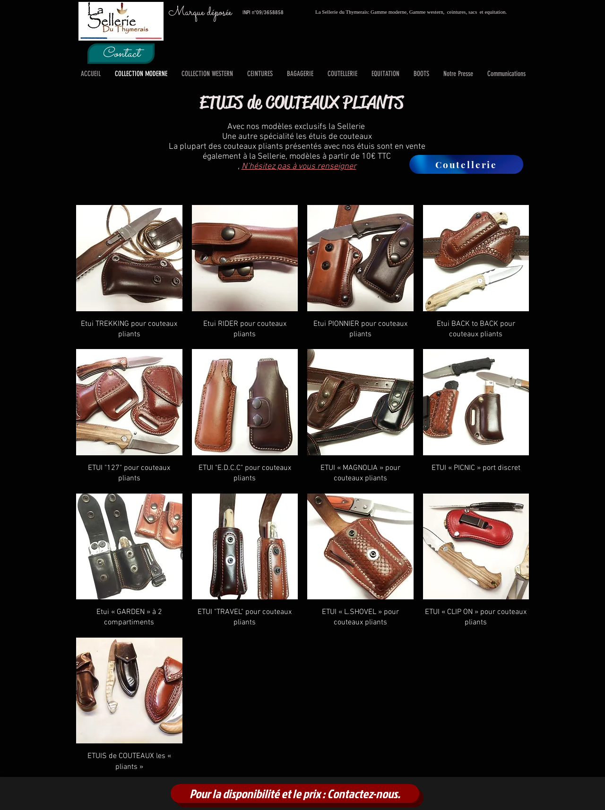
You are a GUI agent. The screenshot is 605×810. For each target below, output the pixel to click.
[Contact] (121, 53)
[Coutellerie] (466, 164)
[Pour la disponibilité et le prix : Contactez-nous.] (295, 793)
